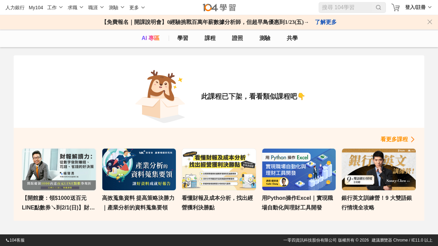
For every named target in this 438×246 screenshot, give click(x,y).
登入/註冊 (415, 7)
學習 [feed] (182, 38)
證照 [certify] (237, 38)
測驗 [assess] (264, 38)
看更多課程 (394, 139)
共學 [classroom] (292, 38)
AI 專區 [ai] (150, 38)
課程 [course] (210, 38)
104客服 (15, 240)
